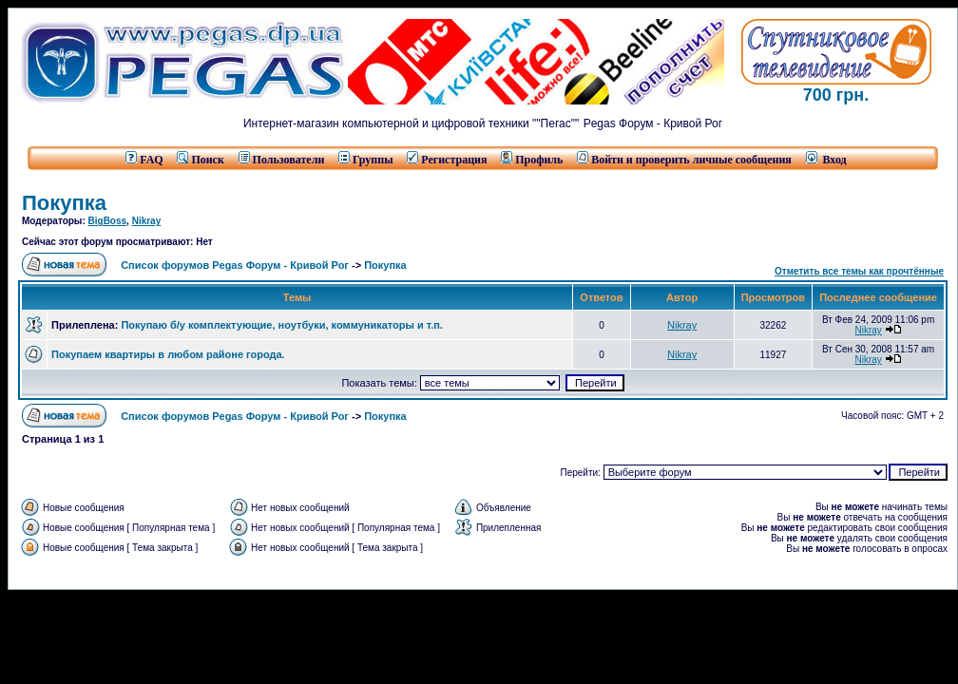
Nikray (147, 221)
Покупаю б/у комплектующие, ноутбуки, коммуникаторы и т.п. (281, 325)
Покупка (64, 203)
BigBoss (107, 221)
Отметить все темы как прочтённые (859, 271)
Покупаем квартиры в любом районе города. (168, 354)
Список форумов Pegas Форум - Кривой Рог (235, 265)
